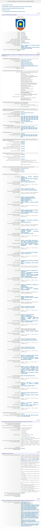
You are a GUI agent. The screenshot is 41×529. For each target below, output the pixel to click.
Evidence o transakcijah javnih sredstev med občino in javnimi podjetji (29, 356)
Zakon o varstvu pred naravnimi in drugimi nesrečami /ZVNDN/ (29, 405)
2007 (34, 117)
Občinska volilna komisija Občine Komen (29, 65)
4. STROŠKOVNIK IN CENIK (7, 453)
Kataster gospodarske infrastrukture (28, 338)
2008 (37, 117)
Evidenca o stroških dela (26, 315)
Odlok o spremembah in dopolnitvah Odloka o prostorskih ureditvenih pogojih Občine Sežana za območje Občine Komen (30, 512)
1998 (29, 116)
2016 (22, 119)
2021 (34, 119)
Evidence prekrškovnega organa (27, 188)
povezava (23, 49)
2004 (27, 117)
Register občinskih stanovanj (27, 296)
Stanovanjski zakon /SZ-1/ (26, 299)
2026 (29, 120)
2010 (24, 118)
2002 (22, 117)
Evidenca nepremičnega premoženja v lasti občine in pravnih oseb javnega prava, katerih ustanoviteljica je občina (29, 241)
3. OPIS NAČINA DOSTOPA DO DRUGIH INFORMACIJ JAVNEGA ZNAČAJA (16, 421)
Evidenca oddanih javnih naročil (27, 347)
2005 (29, 117)
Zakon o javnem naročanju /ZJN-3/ (28, 348)
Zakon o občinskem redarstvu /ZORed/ (29, 190)
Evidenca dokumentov (25, 198)
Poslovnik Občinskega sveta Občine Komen (30, 509)
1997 (27, 116)
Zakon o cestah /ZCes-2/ (26, 253)
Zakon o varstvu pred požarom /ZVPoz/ (29, 277)
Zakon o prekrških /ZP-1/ (26, 222)
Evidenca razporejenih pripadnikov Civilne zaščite (29, 403)
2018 (27, 119)
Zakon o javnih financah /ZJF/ (27, 233)
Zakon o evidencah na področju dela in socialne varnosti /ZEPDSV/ (29, 321)
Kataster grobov (24, 286)
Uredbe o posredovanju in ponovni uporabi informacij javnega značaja (30, 459)
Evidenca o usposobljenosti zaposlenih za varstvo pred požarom (29, 273)
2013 (32, 118)
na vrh (38, 4)
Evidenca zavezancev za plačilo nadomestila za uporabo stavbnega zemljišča (29, 383)
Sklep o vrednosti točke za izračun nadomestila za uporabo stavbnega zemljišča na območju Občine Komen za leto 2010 (30, 521)
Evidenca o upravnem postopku (27, 197)
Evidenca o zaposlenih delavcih (27, 314)
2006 (32, 117)
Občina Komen (24, 501)
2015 (37, 118)
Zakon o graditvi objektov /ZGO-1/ (28, 385)
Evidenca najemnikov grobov (27, 287)
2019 (29, 119)
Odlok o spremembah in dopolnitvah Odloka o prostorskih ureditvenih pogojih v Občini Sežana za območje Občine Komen (30, 505)
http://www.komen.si (25, 42)
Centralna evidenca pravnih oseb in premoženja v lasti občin (29, 230)
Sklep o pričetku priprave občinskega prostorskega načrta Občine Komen (28, 508)
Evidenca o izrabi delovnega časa (28, 316)
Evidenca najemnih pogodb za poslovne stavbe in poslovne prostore (29, 211)
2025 (27, 120)
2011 (27, 118)
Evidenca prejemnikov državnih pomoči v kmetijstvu (29, 393)
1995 (22, 116)
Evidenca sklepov (24, 200)
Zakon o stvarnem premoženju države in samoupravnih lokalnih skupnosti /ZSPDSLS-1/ (29, 244)
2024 (24, 120)
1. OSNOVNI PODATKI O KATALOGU (9, 14)
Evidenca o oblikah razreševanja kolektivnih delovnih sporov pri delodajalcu (29, 318)
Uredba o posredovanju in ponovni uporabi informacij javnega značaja (30, 48)
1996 (24, 116)
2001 (37, 116)
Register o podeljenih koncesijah (28, 306)
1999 (32, 116)
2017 (24, 119)
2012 (29, 118)
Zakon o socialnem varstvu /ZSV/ (28, 307)
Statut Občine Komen (25, 502)
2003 (24, 117)
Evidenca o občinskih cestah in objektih (29, 252)
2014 (34, 118)
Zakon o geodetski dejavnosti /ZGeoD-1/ (29, 340)
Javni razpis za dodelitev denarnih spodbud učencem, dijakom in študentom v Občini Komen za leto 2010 (30, 524)
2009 (22, 118)
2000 (34, 116)
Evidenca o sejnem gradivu (26, 199)
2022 (37, 119)
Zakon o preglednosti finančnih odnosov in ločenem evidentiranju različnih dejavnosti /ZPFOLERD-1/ (29, 358)
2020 (32, 119)
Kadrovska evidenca (25, 180)
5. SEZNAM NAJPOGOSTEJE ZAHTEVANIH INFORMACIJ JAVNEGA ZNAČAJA (17, 500)
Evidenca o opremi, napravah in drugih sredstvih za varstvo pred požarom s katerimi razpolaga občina (29, 275)
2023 (22, 120)
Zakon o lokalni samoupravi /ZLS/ (28, 375)
